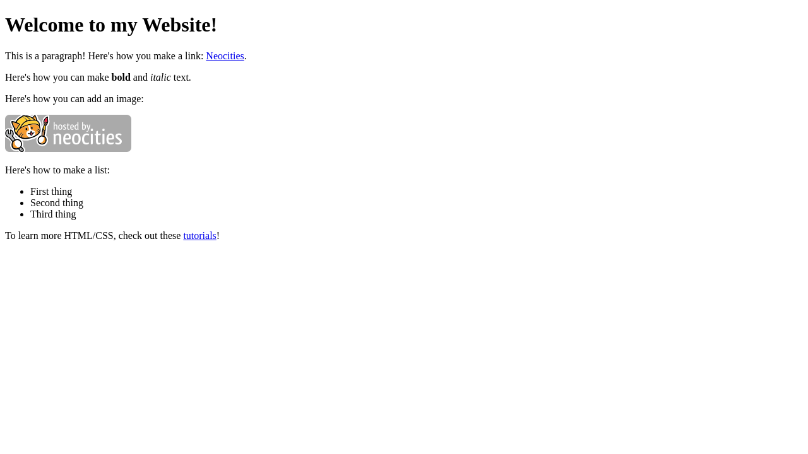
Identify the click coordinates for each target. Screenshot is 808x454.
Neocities (225, 55)
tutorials (199, 235)
